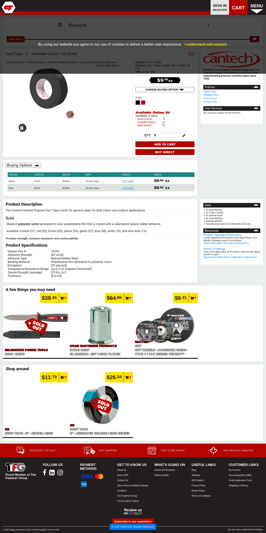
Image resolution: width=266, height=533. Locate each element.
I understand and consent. (206, 44)
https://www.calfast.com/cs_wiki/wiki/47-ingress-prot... (231, 257)
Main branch (144, 125)
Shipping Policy (211, 95)
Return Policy (210, 91)
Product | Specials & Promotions (223, 235)
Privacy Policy (210, 102)
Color (138, 97)
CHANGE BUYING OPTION (165, 89)
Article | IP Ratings (214, 249)
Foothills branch (146, 122)
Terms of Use (210, 98)
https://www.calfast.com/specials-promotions (226, 243)
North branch (144, 119)
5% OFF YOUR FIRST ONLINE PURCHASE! (133, 526)
